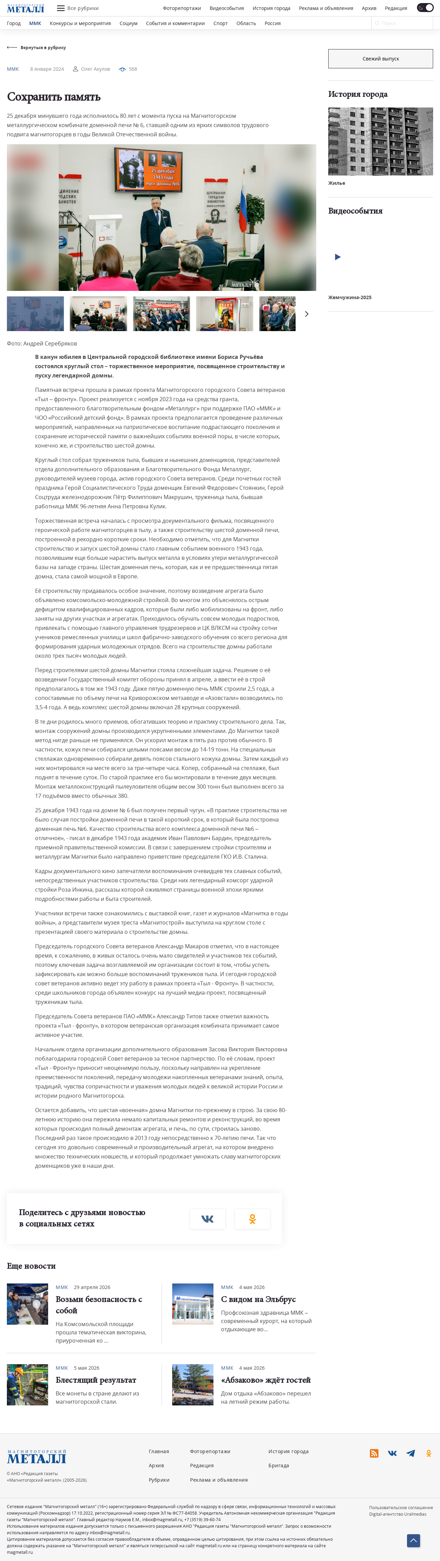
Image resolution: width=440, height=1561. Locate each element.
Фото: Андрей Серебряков (42, 343)
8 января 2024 (47, 69)
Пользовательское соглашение (401, 1508)
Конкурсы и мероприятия (80, 23)
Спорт (220, 23)
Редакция (396, 8)
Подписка (381, 58)
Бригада (278, 1465)
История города (271, 8)
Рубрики (159, 1480)
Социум (129, 23)
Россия (273, 23)
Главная (159, 1451)
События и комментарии (175, 23)
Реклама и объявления (326, 8)
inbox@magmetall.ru (162, 1520)
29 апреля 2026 (92, 1287)
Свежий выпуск (381, 171)
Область (246, 23)
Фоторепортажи (182, 8)
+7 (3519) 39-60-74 (202, 1520)
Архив (369, 8)
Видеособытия (227, 8)
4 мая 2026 (252, 1287)
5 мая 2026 (86, 1368)
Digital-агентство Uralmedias (398, 1514)
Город (14, 23)
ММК (35, 23)
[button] (306, 313)
